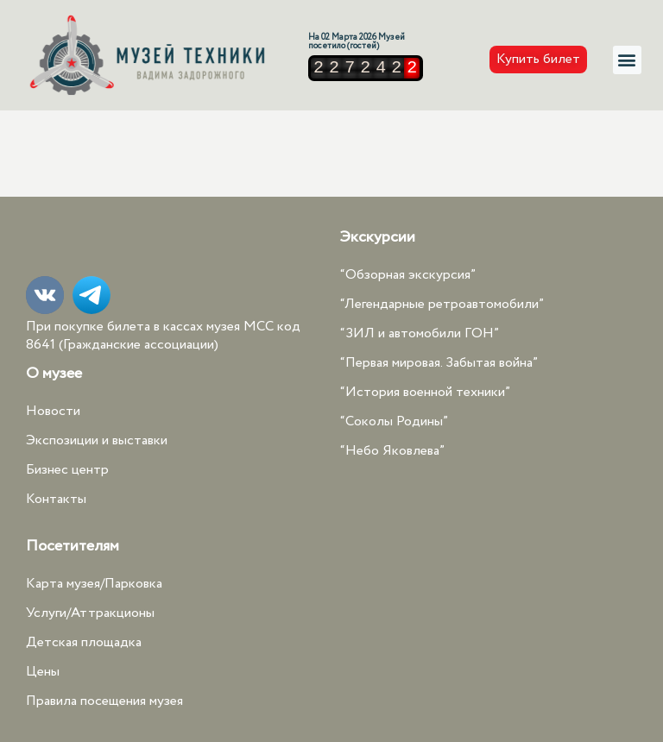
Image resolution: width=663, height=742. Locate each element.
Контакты (56, 499)
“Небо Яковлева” (392, 451)
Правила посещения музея (104, 701)
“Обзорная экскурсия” (408, 275)
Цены (43, 672)
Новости (53, 411)
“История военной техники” (425, 392)
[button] (627, 60)
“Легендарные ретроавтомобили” (442, 304)
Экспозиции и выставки (96, 440)
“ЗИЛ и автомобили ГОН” (419, 333)
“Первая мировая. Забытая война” (439, 363)
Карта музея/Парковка (94, 584)
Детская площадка (84, 642)
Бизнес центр (67, 470)
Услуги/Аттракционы (90, 613)
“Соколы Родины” (394, 421)
